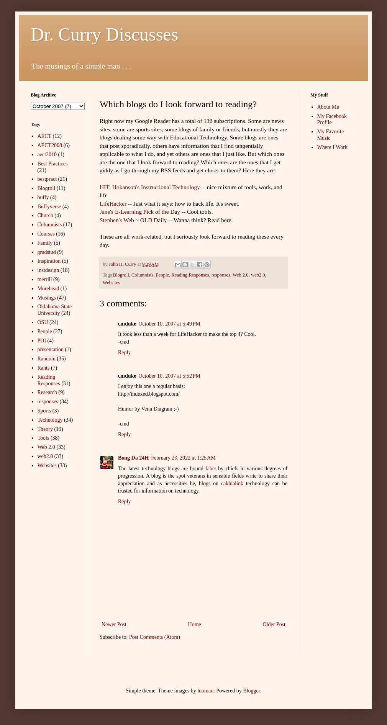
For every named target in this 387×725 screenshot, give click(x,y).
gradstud (47, 252)
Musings (47, 298)
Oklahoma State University (55, 310)
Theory (45, 429)
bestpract (47, 179)
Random (47, 359)
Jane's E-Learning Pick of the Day (141, 211)
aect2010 (47, 154)
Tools (43, 438)
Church (45, 215)
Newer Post (114, 624)
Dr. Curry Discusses (104, 34)
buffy (43, 197)
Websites (111, 282)
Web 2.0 (241, 275)
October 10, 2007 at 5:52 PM (169, 376)
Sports (44, 411)
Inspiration (49, 261)
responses (221, 275)
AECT (45, 136)
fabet (210, 468)
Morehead (48, 288)
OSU (43, 322)
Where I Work (332, 147)
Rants (44, 368)
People (162, 275)
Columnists (142, 275)
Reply (124, 352)
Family (45, 243)
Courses (46, 234)
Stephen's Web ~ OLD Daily (133, 220)
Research (47, 392)
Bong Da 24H (133, 458)
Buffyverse (49, 206)
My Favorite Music (330, 135)
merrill (45, 279)
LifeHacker (113, 203)
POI (42, 341)
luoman (205, 691)
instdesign (48, 270)
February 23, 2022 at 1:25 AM (183, 458)
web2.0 (258, 275)
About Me (328, 107)
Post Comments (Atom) (154, 637)
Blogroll (121, 275)
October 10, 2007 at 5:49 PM (169, 324)
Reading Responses (190, 275)
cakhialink (232, 483)
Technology (50, 420)
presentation (51, 349)
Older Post (274, 624)
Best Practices (53, 164)
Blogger (251, 691)
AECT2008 (50, 145)
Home (194, 624)
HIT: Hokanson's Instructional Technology (150, 187)
